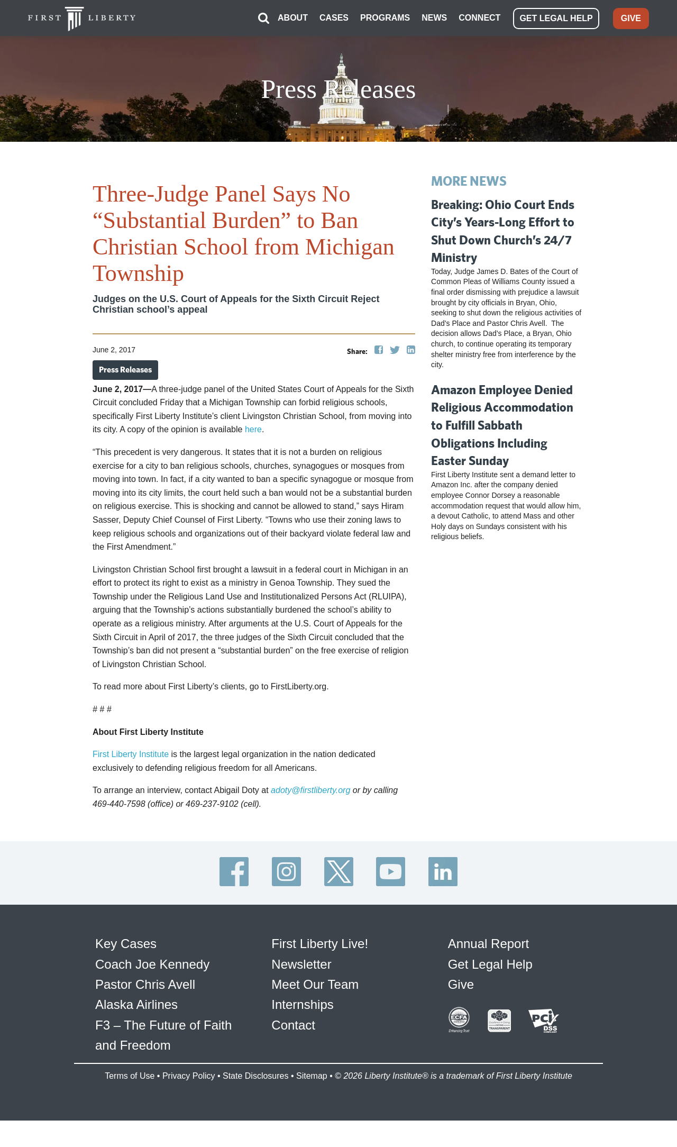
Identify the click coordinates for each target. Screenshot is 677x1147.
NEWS (434, 17)
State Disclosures (256, 1075)
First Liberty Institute (131, 754)
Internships (302, 1004)
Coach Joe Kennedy (152, 964)
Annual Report (488, 943)
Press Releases (125, 370)
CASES (334, 17)
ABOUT (293, 17)
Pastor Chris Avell (145, 984)
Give (461, 984)
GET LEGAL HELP (555, 18)
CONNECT (479, 17)
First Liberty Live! (319, 943)
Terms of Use (129, 1075)
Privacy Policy (188, 1075)
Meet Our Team (315, 984)
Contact (293, 1025)
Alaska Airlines (136, 1004)
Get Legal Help (490, 964)
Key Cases (126, 943)
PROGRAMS (385, 17)
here (253, 429)
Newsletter (301, 964)
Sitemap (311, 1075)
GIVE (631, 18)
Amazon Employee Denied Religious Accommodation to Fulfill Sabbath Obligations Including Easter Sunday (502, 425)
